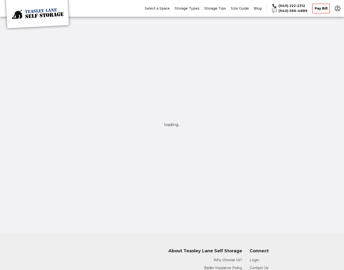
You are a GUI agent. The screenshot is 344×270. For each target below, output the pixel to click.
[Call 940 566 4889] (289, 10)
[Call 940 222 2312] (289, 5)
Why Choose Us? (228, 260)
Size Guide (240, 8)
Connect (259, 250)
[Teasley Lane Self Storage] (37, 15)
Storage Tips (215, 8)
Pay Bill (321, 8)
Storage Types (187, 8)
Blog (258, 8)
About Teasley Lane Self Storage (205, 250)
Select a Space (157, 8)
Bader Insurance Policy (223, 268)
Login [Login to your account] (254, 260)
